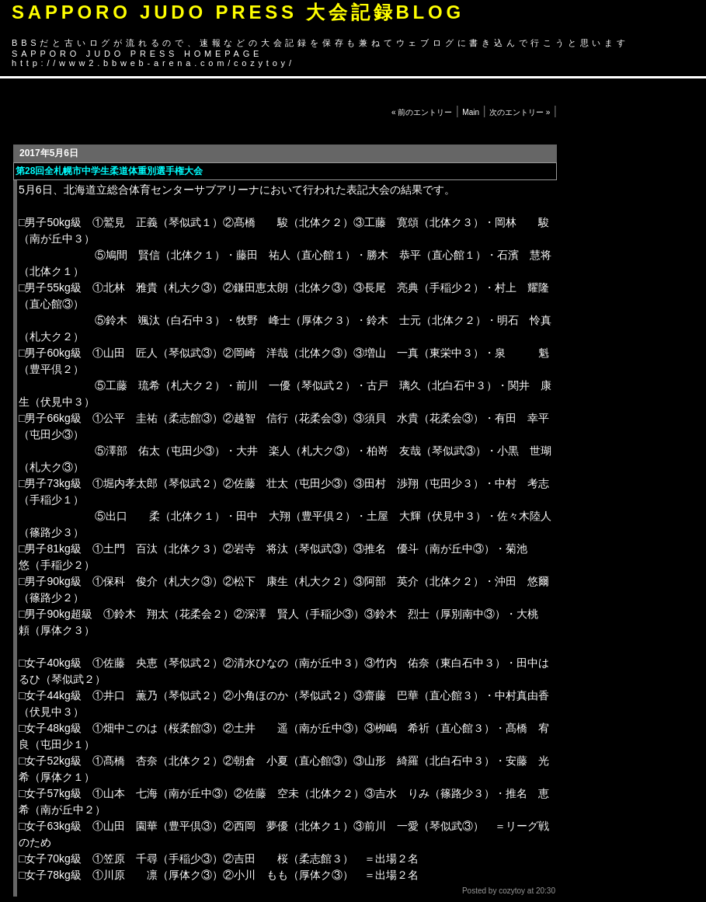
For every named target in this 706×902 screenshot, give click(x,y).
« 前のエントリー (421, 112)
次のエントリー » (519, 112)
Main (470, 112)
